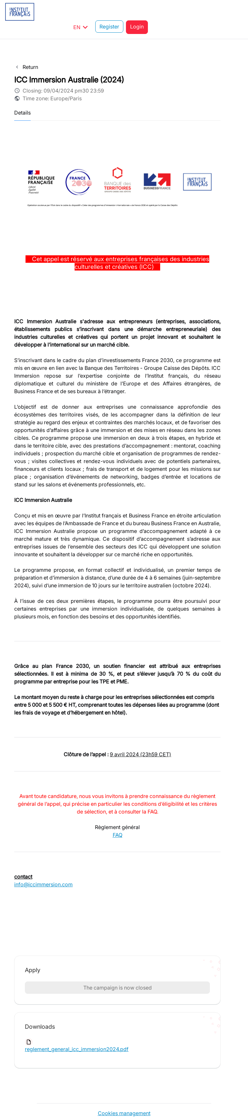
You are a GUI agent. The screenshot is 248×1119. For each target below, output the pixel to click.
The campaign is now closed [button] (117, 972)
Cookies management (124, 1097)
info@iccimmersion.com (43, 869)
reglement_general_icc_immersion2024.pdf (77, 1033)
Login (232, 11)
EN (176, 12)
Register (204, 11)
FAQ (117, 819)
